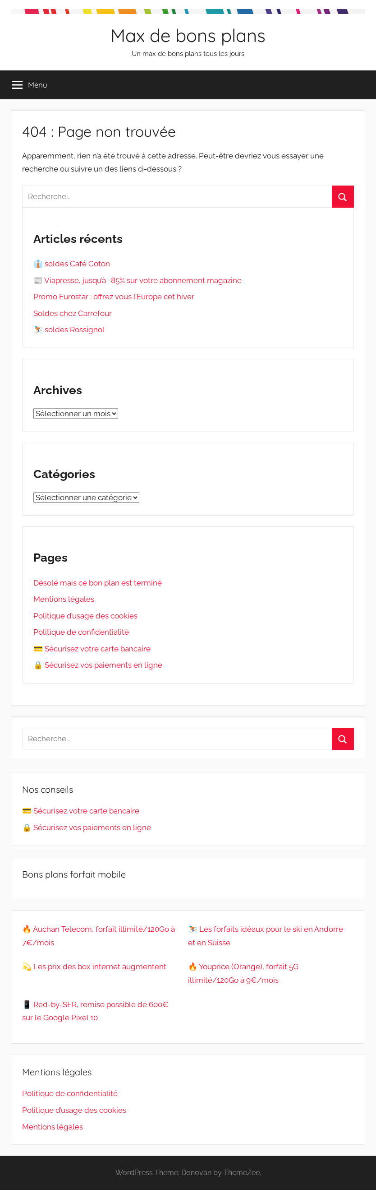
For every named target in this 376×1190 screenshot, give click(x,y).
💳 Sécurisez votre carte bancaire (92, 648)
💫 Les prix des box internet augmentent (94, 966)
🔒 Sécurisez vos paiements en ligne (97, 664)
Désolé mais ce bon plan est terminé (97, 582)
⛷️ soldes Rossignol (69, 329)
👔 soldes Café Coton (71, 263)
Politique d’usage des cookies (85, 615)
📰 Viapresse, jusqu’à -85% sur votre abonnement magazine (137, 280)
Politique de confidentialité (81, 632)
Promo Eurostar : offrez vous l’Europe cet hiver (113, 296)
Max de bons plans (188, 35)
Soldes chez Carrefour (72, 313)
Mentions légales (63, 599)
